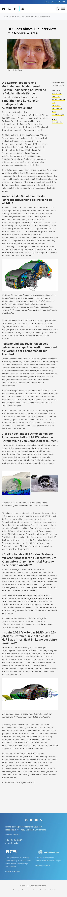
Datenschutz (37, 890)
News (12, 17)
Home (6, 17)
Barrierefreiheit (50, 890)
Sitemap (16, 890)
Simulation (57, 109)
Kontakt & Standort (13, 834)
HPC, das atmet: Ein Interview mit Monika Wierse (33, 17)
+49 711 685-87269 (13, 840)
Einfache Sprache (51, 2)
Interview (56, 106)
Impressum (26, 890)
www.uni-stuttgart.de (42, 865)
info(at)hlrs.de (11, 843)
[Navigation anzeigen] (63, 8)
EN (60, 2)
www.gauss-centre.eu (12, 871)
